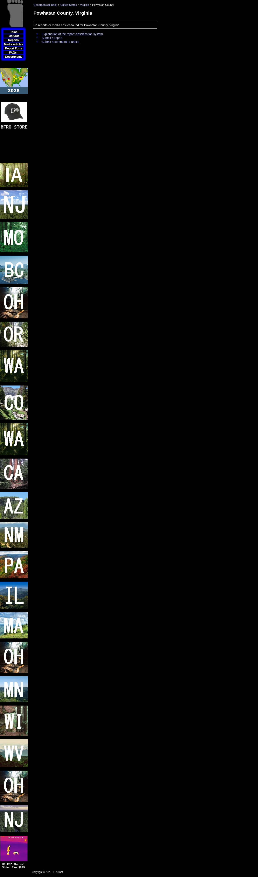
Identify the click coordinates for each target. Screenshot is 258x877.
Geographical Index (45, 4)
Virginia (84, 4)
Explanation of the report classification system (72, 34)
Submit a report (52, 38)
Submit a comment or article (60, 41)
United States (68, 4)
